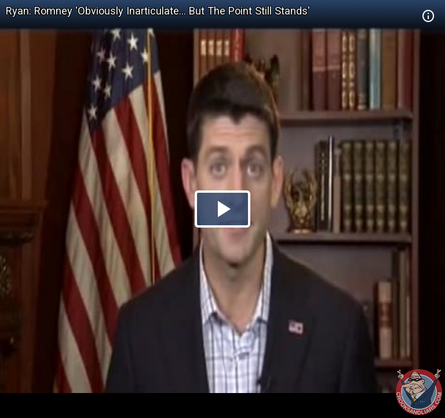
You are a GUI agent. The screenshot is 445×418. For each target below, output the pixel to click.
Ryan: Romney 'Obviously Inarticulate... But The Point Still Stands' (158, 11)
